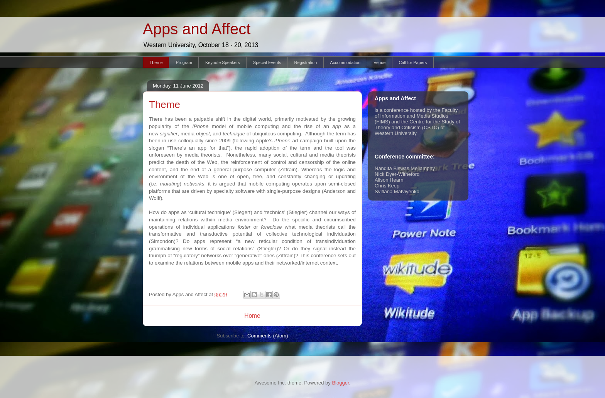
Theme (156, 62)
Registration (305, 62)
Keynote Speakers (222, 62)
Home (252, 315)
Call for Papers (413, 62)
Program (184, 62)
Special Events (267, 62)
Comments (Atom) (267, 336)
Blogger (340, 383)
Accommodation (345, 62)
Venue (379, 62)
